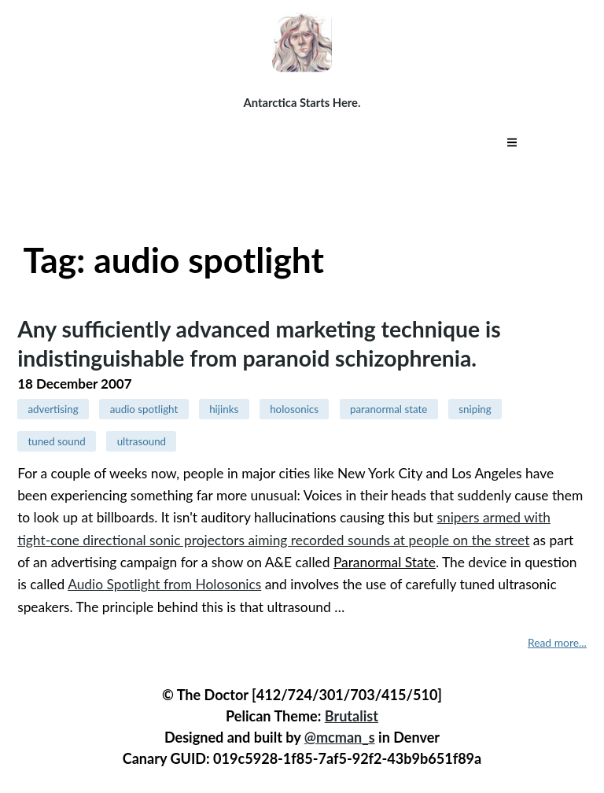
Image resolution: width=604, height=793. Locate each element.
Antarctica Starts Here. (302, 102)
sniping (475, 409)
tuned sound (56, 441)
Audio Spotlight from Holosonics (164, 584)
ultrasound (141, 441)
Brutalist (351, 716)
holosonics (294, 409)
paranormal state (388, 409)
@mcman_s (339, 737)
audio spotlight (144, 409)
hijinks (223, 409)
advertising (53, 409)
